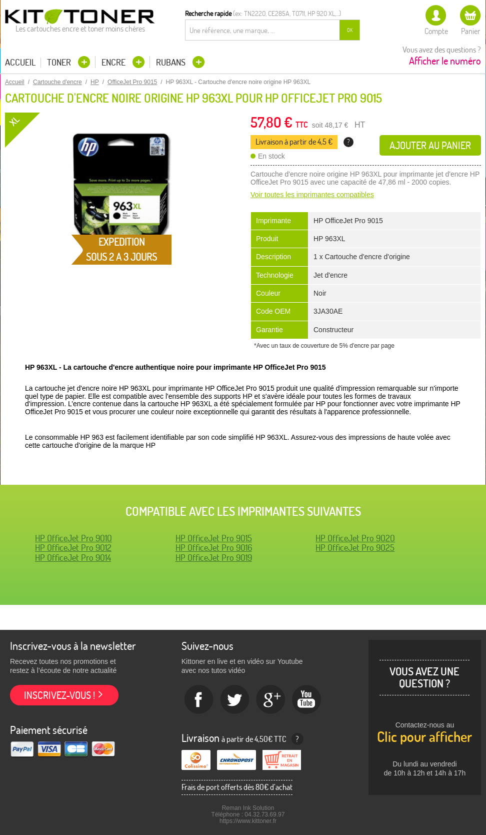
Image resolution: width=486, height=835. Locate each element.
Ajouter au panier (430, 145)
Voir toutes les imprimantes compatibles (312, 195)
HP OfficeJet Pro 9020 (355, 538)
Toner (60, 62)
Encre (115, 62)
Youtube (307, 700)
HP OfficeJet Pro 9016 (214, 547)
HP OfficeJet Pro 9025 (355, 547)
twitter (235, 700)
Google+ (271, 700)
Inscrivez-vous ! (59, 695)
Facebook (199, 700)
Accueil (20, 63)
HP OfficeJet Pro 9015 (214, 538)
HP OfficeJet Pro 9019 (214, 557)
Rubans (172, 62)
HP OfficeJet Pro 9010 (73, 538)
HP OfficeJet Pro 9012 (73, 547)
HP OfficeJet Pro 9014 (73, 557)
